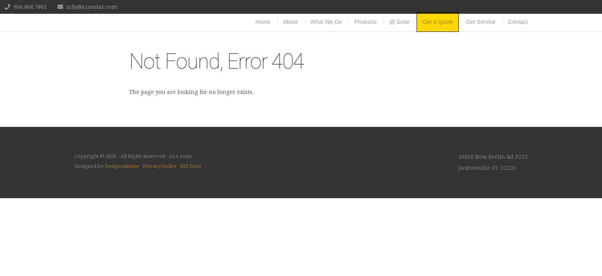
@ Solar (399, 22)
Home (262, 22)
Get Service (480, 22)
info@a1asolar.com (91, 7)
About (290, 22)
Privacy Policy (159, 166)
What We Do (326, 22)
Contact (518, 22)
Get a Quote (438, 22)
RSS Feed (190, 166)
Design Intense (122, 166)
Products (365, 22)
